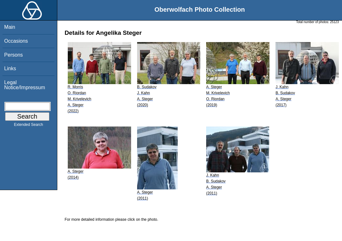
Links (10, 68)
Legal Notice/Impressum (24, 85)
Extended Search (28, 126)
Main (9, 27)
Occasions (16, 41)
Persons (13, 55)
